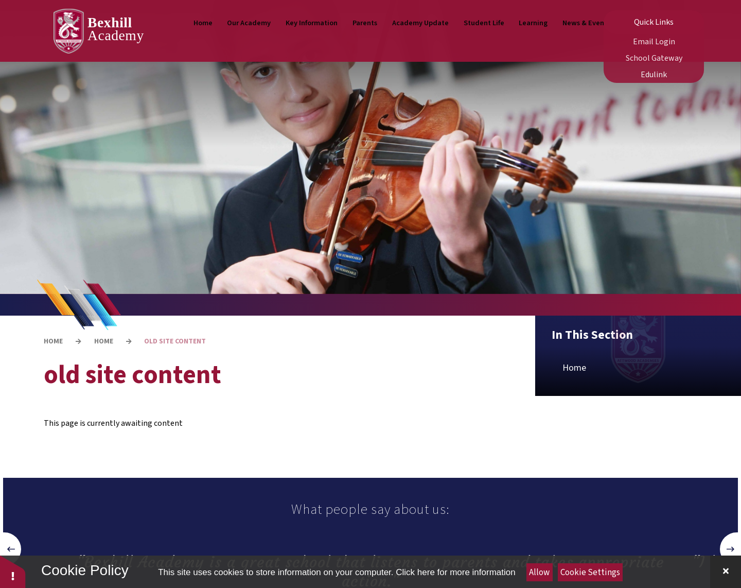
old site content (175, 341)
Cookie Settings (590, 572)
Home (53, 341)
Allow (539, 572)
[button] (11, 549)
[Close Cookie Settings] (725, 572)
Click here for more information (455, 572)
